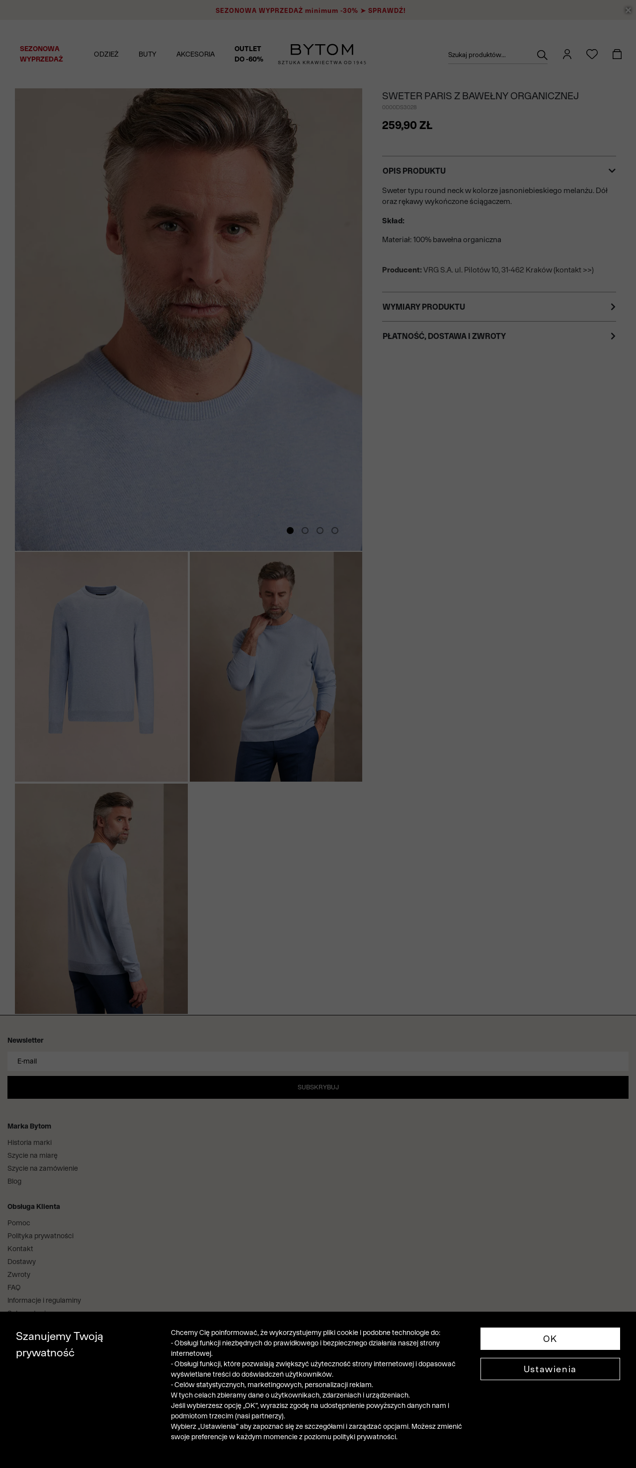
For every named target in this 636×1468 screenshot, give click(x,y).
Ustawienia (550, 1369)
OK (550, 1339)
